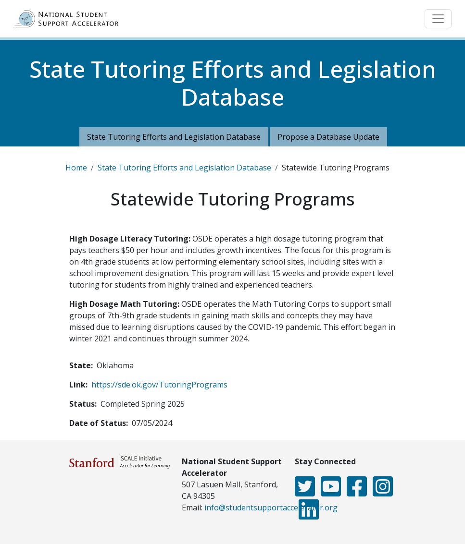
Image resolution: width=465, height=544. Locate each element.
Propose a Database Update (328, 137)
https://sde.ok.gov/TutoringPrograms (159, 384)
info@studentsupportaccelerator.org (271, 507)
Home (76, 167)
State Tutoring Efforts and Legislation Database (174, 137)
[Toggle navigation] (438, 18)
